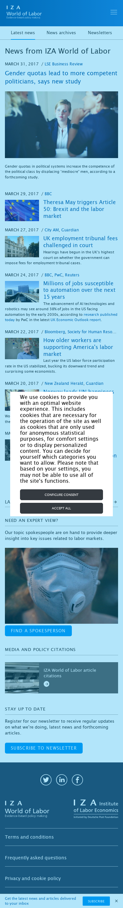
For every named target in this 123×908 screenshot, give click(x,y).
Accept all (61, 508)
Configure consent (61, 495)
